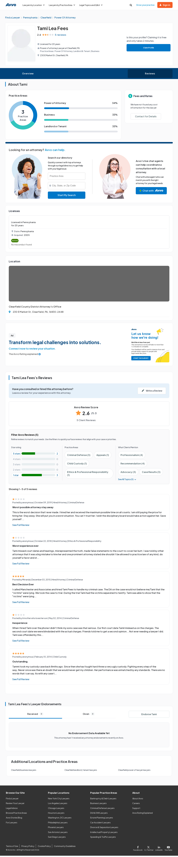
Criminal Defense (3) (78, 456)
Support (136, 809)
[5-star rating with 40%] (35, 455)
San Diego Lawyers (57, 838)
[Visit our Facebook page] (138, 849)
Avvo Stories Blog (14, 819)
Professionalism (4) (132, 456)
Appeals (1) (102, 456)
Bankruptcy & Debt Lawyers (103, 799)
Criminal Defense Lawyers (102, 809)
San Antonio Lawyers (58, 833)
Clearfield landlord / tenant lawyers (81, 771)
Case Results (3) (151, 473)
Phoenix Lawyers (56, 828)
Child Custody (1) (77, 464)
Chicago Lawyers (56, 809)
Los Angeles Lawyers (57, 804)
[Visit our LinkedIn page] (158, 849)
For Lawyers (11, 823)
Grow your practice (145, 5)
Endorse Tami (149, 715)
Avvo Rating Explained (142, 814)
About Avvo (137, 799)
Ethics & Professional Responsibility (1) (87, 475)
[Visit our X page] (149, 849)
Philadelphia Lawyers (58, 823)
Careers (136, 804)
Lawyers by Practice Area (62, 5)
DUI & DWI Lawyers (99, 814)
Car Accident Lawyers (100, 823)
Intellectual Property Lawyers (104, 833)
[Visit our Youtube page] (167, 849)
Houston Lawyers (56, 814)
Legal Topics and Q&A (90, 5)
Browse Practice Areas (16, 814)
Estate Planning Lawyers (101, 819)
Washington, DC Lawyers (59, 819)
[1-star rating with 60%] (35, 476)
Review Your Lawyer (15, 804)
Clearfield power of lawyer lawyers (134, 771)
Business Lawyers (98, 804)
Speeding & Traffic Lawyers (103, 838)
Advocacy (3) (128, 473)
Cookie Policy (44, 847)
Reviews (150, 74)
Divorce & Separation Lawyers (104, 828)
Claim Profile (147, 49)
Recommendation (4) (133, 464)
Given (89, 715)
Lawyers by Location (34, 5)
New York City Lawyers (58, 799)
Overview (28, 74)
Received (35, 715)
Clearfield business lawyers (23, 771)
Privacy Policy (27, 847)
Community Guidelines (65, 847)
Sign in (165, 4)
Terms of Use (12, 847)
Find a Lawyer (12, 799)
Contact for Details (145, 117)
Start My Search (67, 196)
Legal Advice (12, 809)
